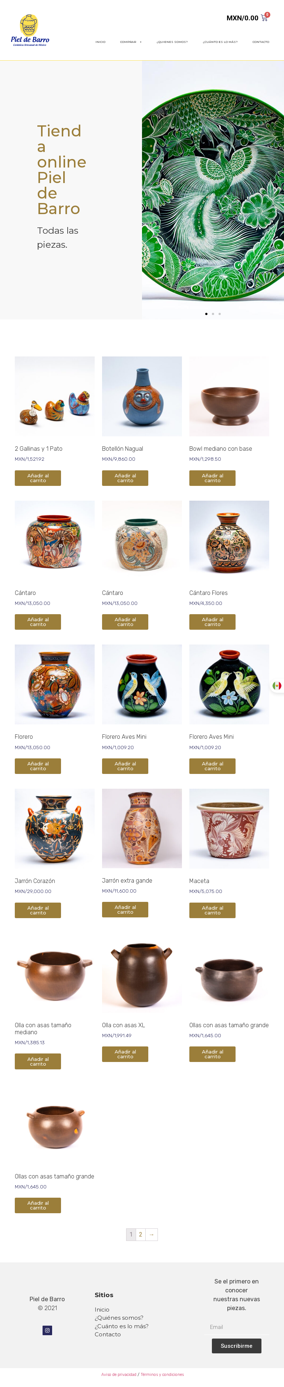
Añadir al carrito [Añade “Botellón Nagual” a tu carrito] (125, 478)
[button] (206, 314)
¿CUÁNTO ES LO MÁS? (220, 42)
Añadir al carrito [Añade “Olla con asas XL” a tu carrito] (125, 1054)
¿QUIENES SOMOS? (172, 42)
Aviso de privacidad (118, 1374)
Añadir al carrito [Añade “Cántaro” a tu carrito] (38, 621)
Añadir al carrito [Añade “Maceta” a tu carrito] (212, 910)
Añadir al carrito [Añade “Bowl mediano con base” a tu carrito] (212, 478)
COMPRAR (131, 42)
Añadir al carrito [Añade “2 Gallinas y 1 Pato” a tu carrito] (38, 478)
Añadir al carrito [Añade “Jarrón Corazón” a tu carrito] (38, 910)
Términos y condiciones (162, 1374)
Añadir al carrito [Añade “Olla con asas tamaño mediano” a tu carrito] (38, 1061)
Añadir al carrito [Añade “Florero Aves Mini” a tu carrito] (125, 766)
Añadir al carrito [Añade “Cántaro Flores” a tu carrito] (212, 621)
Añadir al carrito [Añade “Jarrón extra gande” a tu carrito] (125, 909)
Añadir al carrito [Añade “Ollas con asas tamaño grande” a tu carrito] (212, 1054)
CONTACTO (261, 42)
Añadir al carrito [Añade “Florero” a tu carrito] (38, 766)
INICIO (100, 42)
